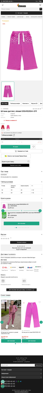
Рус (40, 1)
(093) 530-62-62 (8, 386)
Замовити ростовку (15, 165)
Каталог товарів (21, 13)
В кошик (15, 146)
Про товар (4, 103)
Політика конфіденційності (21, 391)
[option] (7, 91)
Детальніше (21, 223)
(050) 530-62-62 (8, 384)
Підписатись (38, 365)
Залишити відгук (21, 242)
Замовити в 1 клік (21, 151)
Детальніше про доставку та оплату (21, 289)
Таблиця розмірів (15, 103)
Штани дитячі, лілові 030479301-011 (31, 332)
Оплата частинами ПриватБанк (16, 156)
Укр (37, 1)
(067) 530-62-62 (8, 381)
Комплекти (26, 103)
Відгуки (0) (34, 103)
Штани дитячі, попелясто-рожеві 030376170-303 (9, 333)
